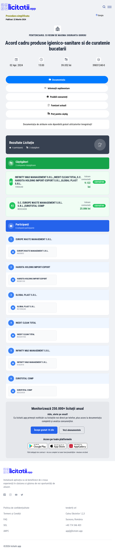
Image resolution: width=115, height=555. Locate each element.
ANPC (6, 531)
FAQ (5, 519)
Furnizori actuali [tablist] (57, 105)
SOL (5, 525)
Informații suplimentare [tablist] (57, 88)
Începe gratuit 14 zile (44, 430)
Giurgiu (100, 15)
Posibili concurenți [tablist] (57, 96)
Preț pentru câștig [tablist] (57, 114)
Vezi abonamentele (72, 430)
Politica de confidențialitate (16, 507)
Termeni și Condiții (12, 513)
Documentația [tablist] (57, 79)
